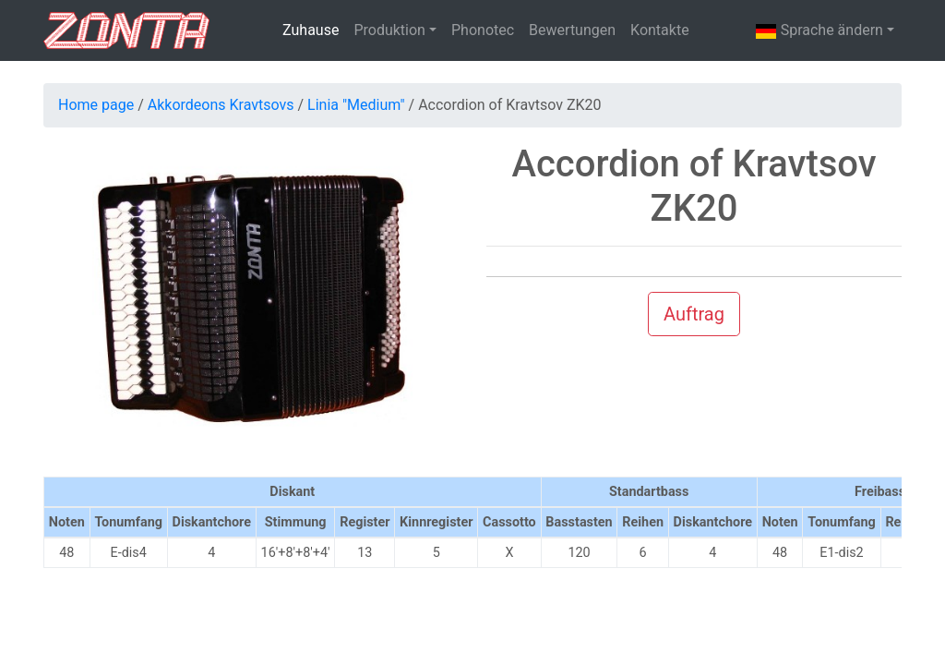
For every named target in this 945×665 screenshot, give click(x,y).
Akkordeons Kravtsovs (221, 105)
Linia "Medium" (356, 105)
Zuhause (310, 30)
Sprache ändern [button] (819, 31)
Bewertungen (572, 30)
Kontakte (659, 30)
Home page (96, 105)
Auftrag (694, 314)
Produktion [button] (389, 30)
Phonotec (482, 30)
